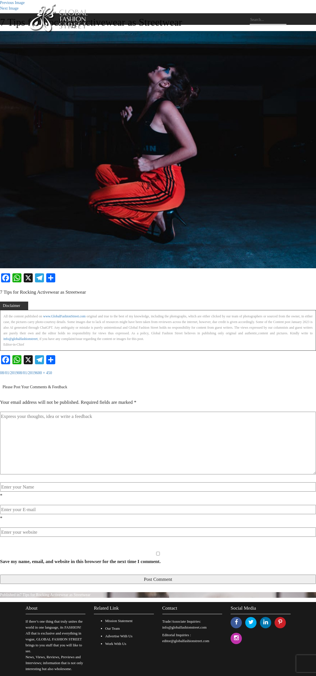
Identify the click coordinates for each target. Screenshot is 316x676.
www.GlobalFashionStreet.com (64, 316)
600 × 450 (44, 373)
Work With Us (115, 644)
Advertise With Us (118, 636)
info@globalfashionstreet (20, 339)
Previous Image (12, 3)
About (32, 608)
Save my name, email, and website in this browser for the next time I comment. (80, 561)
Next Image (9, 8)
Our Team (112, 628)
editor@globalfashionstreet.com (185, 641)
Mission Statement (118, 621)
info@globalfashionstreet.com (184, 627)
